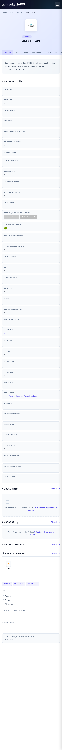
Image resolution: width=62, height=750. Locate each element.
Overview (7, 52)
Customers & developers (13, 611)
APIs (11, 13)
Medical (19, 13)
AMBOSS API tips (10, 522)
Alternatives (8, 623)
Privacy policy (8, 604)
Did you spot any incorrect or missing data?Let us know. (19, 638)
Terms (6, 600)
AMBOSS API (29, 13)
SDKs (26, 52)
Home (4, 13)
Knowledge (18, 584)
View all (55, 489)
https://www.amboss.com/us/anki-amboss (20, 396)
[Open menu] (57, 4)
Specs (48, 52)
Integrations (36, 52)
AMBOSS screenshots (13, 544)
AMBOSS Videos (10, 488)
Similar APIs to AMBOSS (14, 553)
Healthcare (32, 584)
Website (6, 596)
